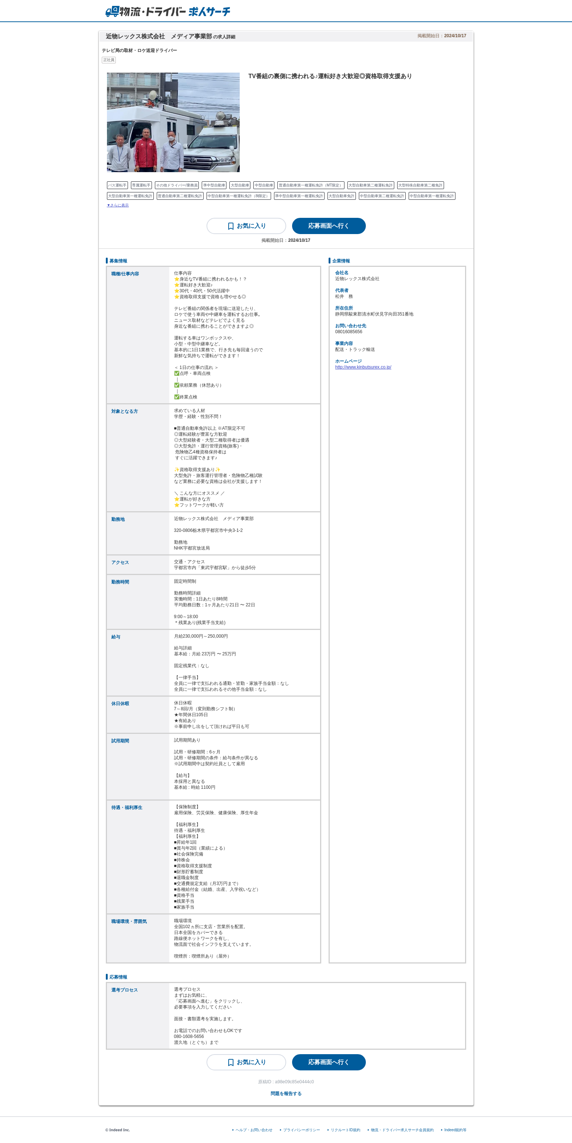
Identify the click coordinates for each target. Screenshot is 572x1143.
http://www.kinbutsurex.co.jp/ (363, 367)
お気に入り (251, 226)
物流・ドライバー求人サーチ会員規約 (402, 1130)
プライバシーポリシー (301, 1130)
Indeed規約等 (455, 1130)
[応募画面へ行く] (329, 226)
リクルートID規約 (345, 1130)
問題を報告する (286, 1093)
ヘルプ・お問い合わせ (254, 1130)
